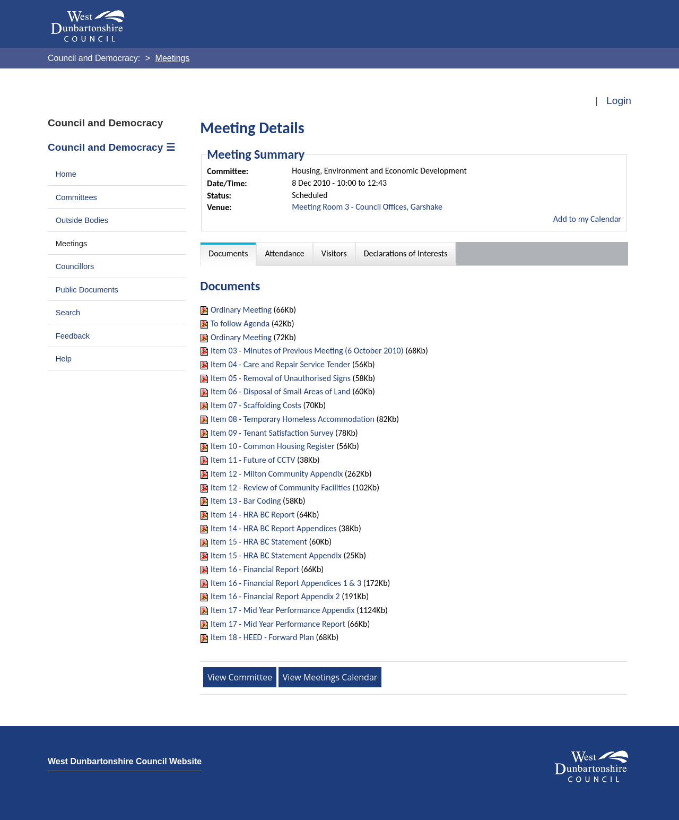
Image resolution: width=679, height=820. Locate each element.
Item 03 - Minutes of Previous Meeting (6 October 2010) (307, 351)
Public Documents (87, 290)
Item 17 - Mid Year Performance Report (278, 624)
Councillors (75, 266)
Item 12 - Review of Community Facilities (281, 487)
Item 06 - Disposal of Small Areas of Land (281, 391)
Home (66, 174)
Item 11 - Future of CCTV (253, 460)
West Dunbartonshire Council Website (125, 761)
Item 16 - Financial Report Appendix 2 (275, 596)
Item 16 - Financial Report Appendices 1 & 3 (286, 583)
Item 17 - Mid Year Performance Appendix (282, 610)
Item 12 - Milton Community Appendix (277, 474)
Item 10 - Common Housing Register (273, 446)
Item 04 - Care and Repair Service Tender (280, 364)
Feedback (73, 336)
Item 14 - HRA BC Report (252, 515)
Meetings (72, 243)
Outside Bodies (82, 220)
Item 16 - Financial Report (255, 569)
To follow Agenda (240, 323)
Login (618, 100)
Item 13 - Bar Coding (246, 501)
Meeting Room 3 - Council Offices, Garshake (367, 207)
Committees (76, 197)
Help (64, 359)
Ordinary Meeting (241, 310)
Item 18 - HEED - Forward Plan (262, 637)
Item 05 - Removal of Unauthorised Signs (281, 378)
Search (68, 312)
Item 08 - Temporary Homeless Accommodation (293, 419)
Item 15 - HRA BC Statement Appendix (276, 555)
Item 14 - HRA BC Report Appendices (274, 528)
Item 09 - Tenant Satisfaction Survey (272, 433)
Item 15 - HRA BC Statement (259, 542)
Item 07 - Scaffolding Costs (256, 405)
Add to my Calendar (587, 219)
